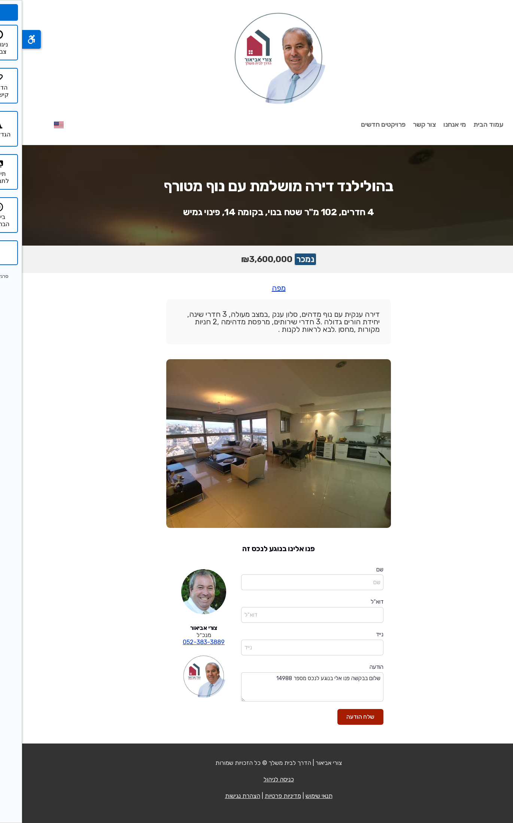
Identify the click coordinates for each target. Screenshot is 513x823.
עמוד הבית (466, 124)
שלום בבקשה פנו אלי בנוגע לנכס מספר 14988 (290, 687)
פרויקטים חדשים (361, 124)
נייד (357, 634)
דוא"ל (355, 601)
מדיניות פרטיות (261, 795)
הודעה (354, 667)
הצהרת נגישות (220, 795)
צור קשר (402, 124)
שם (357, 569)
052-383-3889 (182, 642)
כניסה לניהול (257, 779)
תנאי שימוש (296, 795)
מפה (257, 287)
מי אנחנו (432, 124)
